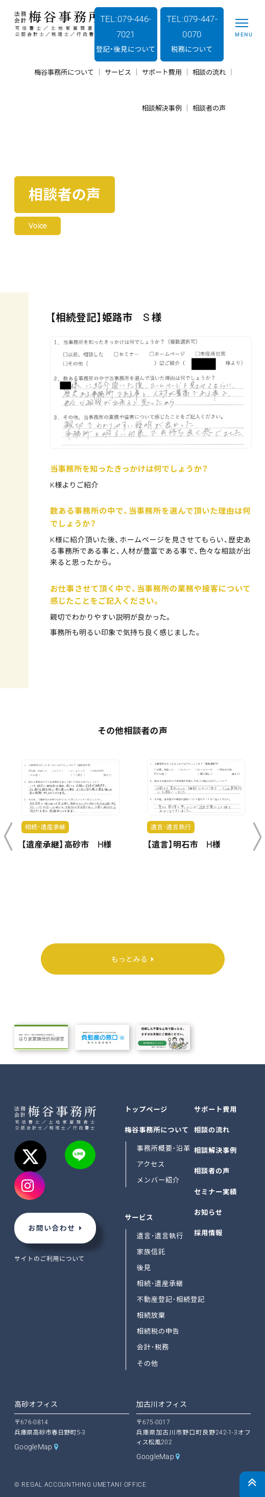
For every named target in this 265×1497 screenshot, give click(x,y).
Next (257, 837)
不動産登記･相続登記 (171, 1299)
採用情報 (208, 1232)
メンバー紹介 (158, 1180)
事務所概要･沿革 (163, 1148)
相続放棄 (151, 1315)
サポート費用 (215, 1109)
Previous (8, 837)
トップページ (146, 1109)
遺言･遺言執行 (160, 1236)
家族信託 (151, 1252)
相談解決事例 (215, 1150)
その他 (147, 1363)
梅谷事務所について (157, 1130)
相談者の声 (212, 1171)
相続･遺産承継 (160, 1284)
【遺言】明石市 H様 (184, 845)
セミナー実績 (215, 1191)
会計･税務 (153, 1347)
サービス (139, 1217)
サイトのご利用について (49, 1258)
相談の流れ (212, 1130)
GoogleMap (33, 1447)
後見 (144, 1268)
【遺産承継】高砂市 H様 (66, 845)
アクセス (151, 1164)
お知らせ (208, 1212)
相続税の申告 (158, 1331)
